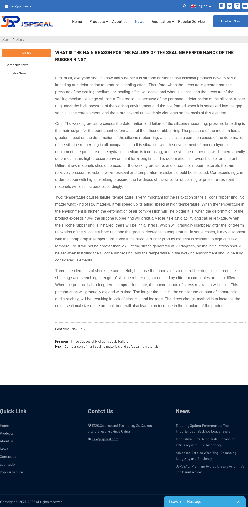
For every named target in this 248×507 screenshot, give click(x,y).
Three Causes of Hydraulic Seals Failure (99, 341)
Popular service (191, 21)
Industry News (16, 73)
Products (97, 21)
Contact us (8, 459)
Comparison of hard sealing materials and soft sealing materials (111, 346)
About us (120, 21)
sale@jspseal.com (21, 6)
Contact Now (230, 21)
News (139, 21)
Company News (17, 65)
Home (77, 21)
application (161, 21)
